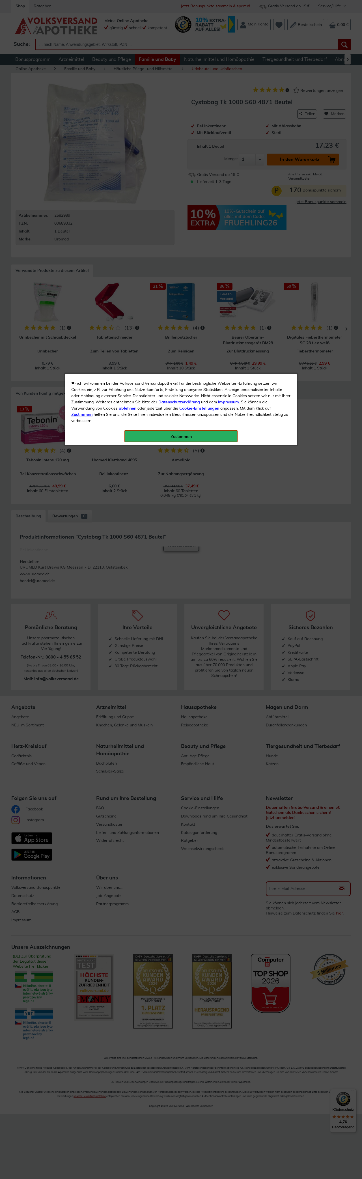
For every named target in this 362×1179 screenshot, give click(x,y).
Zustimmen (81, 139)
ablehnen (127, 133)
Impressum (228, 127)
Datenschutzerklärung (179, 127)
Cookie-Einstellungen (199, 133)
